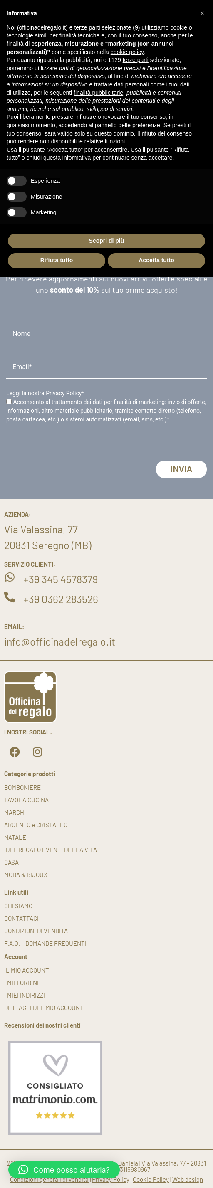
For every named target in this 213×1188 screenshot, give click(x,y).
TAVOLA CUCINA (26, 800)
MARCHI (15, 812)
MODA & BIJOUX (25, 874)
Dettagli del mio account (44, 1007)
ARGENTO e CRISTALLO (35, 824)
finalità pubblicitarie (98, 92)
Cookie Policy (151, 1179)
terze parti (136, 60)
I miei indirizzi (24, 995)
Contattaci (21, 918)
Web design (187, 1179)
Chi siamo (18, 905)
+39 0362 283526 (60, 599)
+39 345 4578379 (60, 579)
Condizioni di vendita (36, 930)
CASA (11, 862)
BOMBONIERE (22, 787)
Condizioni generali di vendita (49, 1179)
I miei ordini (21, 982)
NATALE (15, 837)
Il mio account (26, 970)
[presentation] (69, 444)
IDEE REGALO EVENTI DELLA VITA (50, 849)
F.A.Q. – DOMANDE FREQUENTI (45, 943)
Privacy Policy (64, 393)
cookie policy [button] (127, 52)
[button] (64, 1169)
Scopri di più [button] (106, 240)
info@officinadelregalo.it (59, 641)
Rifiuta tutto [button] (56, 260)
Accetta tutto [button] (156, 260)
